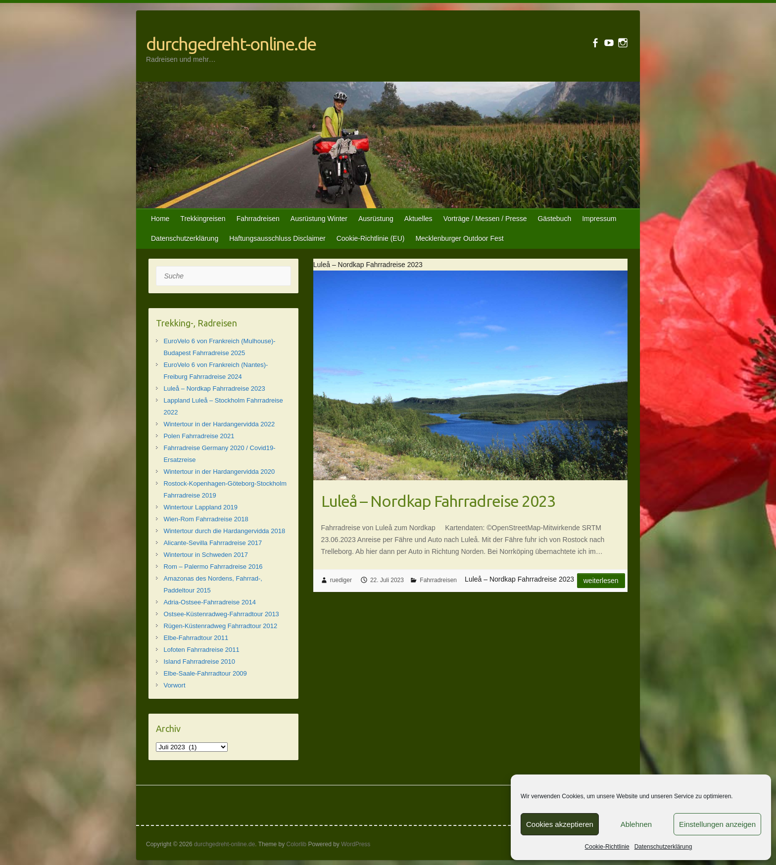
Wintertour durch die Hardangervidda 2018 (224, 531)
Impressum (599, 219)
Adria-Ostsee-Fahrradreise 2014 (209, 602)
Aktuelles (418, 219)
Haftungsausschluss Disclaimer (277, 238)
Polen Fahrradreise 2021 (198, 436)
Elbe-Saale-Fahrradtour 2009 (204, 673)
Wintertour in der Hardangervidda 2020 (219, 471)
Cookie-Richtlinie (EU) (371, 238)
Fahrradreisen (258, 219)
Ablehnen (636, 824)
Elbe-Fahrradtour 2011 (195, 637)
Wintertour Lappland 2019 (200, 507)
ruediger (341, 580)
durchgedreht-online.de (231, 44)
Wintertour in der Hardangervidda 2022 (219, 424)
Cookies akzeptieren (559, 824)
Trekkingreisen (202, 219)
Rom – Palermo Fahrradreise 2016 (212, 566)
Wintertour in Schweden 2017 (205, 554)
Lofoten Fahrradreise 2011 (201, 649)
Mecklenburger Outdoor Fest (459, 238)
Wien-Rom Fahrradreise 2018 (205, 519)
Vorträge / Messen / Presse (485, 219)
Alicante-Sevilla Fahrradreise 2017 (212, 542)
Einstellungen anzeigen (717, 824)
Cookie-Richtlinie (607, 846)
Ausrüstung (375, 219)
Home (160, 219)
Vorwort (174, 685)
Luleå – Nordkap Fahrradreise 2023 (438, 501)
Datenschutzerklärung (663, 846)
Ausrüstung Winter (319, 219)
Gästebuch (554, 219)
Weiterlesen (601, 581)
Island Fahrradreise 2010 (199, 661)
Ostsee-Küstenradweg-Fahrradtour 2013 (221, 614)
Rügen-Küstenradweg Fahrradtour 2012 (220, 626)
